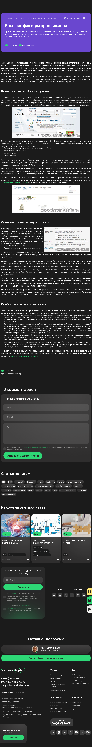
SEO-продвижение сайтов (57, 685)
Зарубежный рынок (67, 490)
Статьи (24, 18)
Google (47, 490)
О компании (76, 702)
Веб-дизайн (19, 482)
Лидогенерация (8, 494)
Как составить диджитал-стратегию (44, 541)
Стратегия (31, 482)
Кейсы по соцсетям (58, 711)
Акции (75, 670)
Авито (30, 490)
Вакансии (76, 705)
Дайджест (78, 486)
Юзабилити (50, 482)
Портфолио (56, 697)
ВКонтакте (6, 490)
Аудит (40, 482)
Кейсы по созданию (58, 702)
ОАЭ (55, 490)
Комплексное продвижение (56, 679)
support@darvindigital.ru (15, 685)
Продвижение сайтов (44, 486)
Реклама (60, 482)
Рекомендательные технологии (11, 731)
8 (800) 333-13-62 (44, 9)
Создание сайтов (25, 486)
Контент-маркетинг (75, 482)
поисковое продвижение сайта (24, 356)
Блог (16, 18)
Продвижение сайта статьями (14, 182)
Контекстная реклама (59, 675)
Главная (8, 18)
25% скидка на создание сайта (78, 676)
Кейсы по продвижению (56, 706)
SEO (3, 482)
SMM (10, 482)
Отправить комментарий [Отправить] (23, 455)
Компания (82, 490)
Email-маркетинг (8, 486)
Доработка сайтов (63, 486)
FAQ (73, 709)
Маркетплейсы (19, 490)
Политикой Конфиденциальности (34, 447)
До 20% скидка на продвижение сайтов (80, 682)
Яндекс (39, 490)
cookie (18, 728)
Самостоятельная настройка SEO (12, 541)
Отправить (23, 587)
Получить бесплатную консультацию (46, 658)
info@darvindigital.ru (13, 682)
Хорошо (13, 737)
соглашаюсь (13, 593)
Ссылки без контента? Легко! (75, 541)
